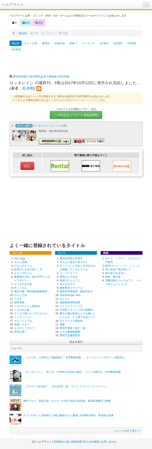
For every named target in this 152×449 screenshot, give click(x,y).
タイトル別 (30, 43)
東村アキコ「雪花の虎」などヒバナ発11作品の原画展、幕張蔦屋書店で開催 (67, 400)
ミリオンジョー (23, 317)
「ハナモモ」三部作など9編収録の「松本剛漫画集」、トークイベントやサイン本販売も (74, 357)
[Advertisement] (76, 65)
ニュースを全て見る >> (127, 430)
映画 (26, 22)
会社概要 (94, 441)
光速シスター (22, 324)
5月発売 (131, 43)
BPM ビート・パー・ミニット (122, 265)
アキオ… (19, 298)
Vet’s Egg (19, 258)
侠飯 (62, 324)
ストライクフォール (71, 306)
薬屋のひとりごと (70, 280)
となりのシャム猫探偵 (27, 306)
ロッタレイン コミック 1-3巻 (50, 125)
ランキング (88, 43)
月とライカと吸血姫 (71, 320)
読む (27, 166)
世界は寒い (20, 331)
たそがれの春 (22, 309)
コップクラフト (69, 273)
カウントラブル (23, 320)
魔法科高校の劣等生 (71, 258)
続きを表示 (76, 341)
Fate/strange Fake (70, 295)
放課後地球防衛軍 (70, 302)
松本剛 (28, 88)
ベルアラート (13, 5)
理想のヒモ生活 (69, 276)
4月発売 (118, 43)
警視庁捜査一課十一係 (72, 328)
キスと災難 (20, 262)
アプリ (100, 15)
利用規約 (59, 441)
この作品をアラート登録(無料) (76, 115)
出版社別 (59, 43)
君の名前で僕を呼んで (118, 269)
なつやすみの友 (23, 284)
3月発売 (104, 43)
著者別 (46, 43)
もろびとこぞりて (24, 328)
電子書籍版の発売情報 (55, 76)
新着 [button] (73, 43)
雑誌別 (23, 33)
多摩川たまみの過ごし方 (28, 269)
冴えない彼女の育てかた (74, 262)
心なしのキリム (23, 265)
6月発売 (16, 49)
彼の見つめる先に (115, 273)
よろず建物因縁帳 (70, 331)
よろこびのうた (23, 273)
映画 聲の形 (113, 276)
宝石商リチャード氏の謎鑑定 (76, 309)
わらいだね (20, 295)
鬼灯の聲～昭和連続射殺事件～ (32, 291)
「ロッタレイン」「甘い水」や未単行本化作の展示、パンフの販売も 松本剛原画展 (72, 371)
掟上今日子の (67, 284)
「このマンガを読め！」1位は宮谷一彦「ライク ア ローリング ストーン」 (66, 386)
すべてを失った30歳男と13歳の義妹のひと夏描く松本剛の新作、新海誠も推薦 (68, 415)
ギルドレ (65, 298)
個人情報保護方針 (76, 441)
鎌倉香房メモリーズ (71, 287)
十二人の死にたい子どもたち (31, 313)
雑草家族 (19, 302)
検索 (39, 22)
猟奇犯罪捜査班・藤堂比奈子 (76, 291)
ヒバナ (34, 33)
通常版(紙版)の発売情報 (25, 76)
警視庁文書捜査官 (70, 335)
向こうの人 (20, 287)
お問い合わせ (109, 441)
